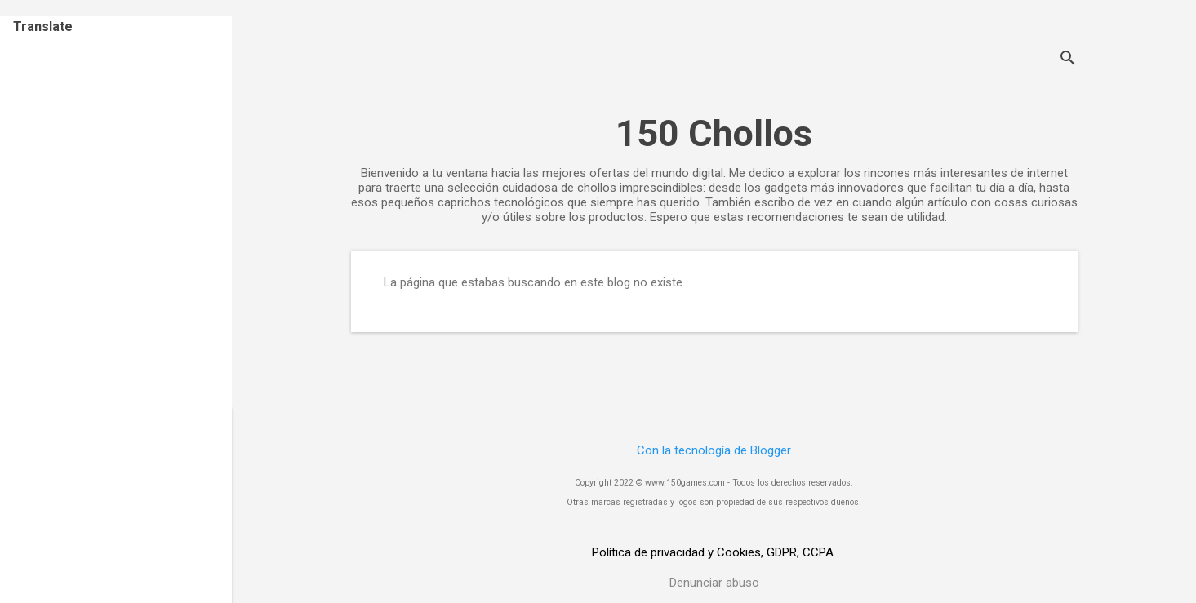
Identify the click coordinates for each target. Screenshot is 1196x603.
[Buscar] (1068, 60)
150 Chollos (714, 133)
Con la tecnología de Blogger (714, 450)
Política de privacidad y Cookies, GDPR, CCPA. (714, 552)
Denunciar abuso (714, 582)
